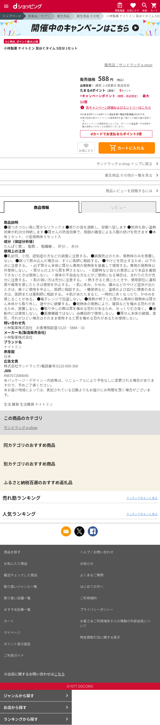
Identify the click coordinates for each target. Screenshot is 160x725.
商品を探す (12, 552)
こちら (59, 673)
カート (9, 620)
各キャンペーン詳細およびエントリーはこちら (118, 107)
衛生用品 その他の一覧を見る (128, 175)
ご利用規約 (88, 598)
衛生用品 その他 (88, 16)
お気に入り (86, 150)
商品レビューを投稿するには (129, 190)
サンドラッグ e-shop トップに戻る (124, 163)
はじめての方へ (92, 586)
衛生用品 (63, 16)
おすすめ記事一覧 (17, 609)
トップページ (11, 16)
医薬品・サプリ (39, 16)
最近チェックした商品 (20, 575)
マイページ (12, 632)
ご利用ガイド (14, 655)
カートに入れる (126, 148)
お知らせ (87, 563)
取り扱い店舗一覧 (17, 598)
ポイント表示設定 (17, 643)
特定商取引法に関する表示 (100, 637)
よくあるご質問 (92, 575)
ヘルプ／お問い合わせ (97, 552)
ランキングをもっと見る (142, 498)
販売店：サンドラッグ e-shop (128, 64)
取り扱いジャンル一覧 (20, 586)
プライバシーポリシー (97, 609)
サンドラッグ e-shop (20, 427)
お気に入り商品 (15, 563)
